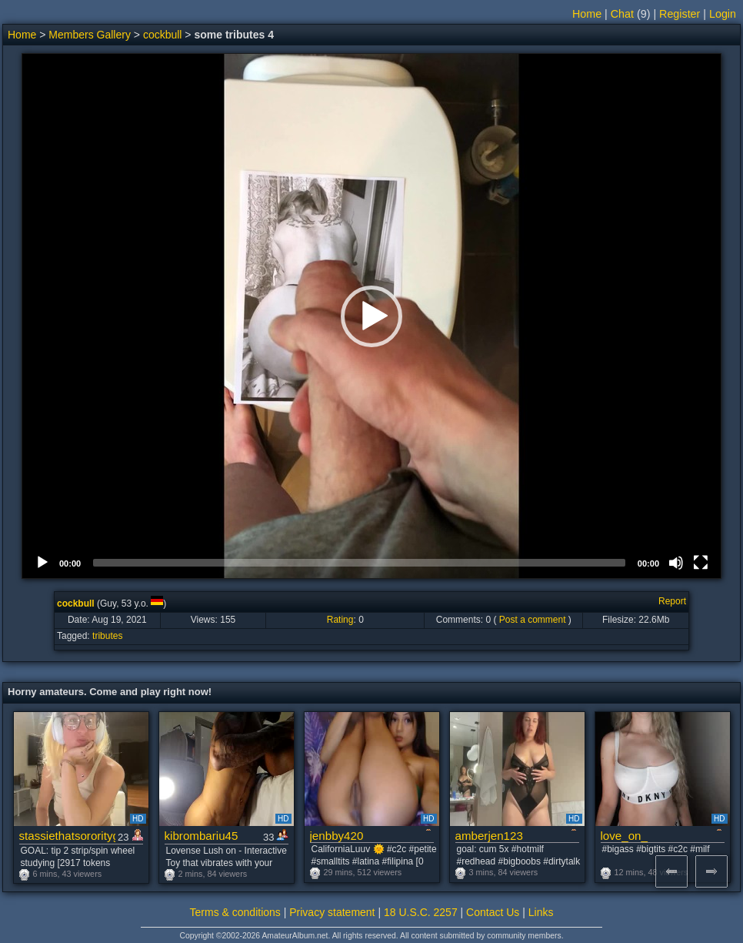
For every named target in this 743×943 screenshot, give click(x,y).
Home (586, 14)
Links (541, 912)
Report (672, 601)
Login (722, 14)
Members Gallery (89, 34)
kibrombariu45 (201, 835)
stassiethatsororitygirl (67, 835)
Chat (622, 14)
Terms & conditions (235, 912)
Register (679, 14)
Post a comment (532, 619)
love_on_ (624, 835)
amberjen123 (489, 835)
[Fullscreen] (700, 562)
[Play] (42, 562)
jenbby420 (337, 835)
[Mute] (676, 562)
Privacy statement (332, 912)
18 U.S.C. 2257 (421, 912)
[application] (371, 316)
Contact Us (492, 912)
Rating (340, 619)
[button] (371, 316)
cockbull (162, 34)
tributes (107, 635)
